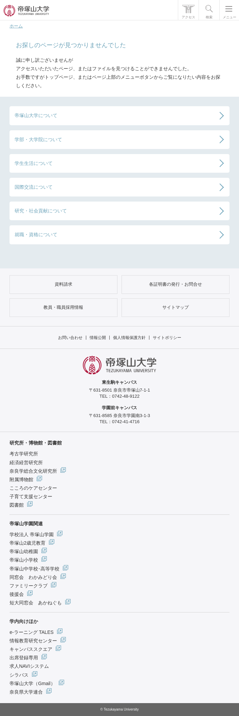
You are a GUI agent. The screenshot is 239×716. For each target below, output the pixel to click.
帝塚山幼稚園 (24, 551)
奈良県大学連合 (26, 692)
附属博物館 (21, 479)
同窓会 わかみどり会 (33, 577)
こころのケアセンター (33, 488)
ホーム (16, 26)
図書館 (17, 505)
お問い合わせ (70, 337)
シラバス (19, 675)
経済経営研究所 (26, 462)
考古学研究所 (24, 453)
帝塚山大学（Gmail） (32, 683)
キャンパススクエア (31, 649)
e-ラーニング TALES (32, 632)
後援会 (17, 594)
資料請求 (63, 284)
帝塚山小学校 (24, 560)
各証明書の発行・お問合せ (175, 284)
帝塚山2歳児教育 (27, 543)
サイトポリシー (167, 337)
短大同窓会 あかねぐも (36, 602)
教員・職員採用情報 (63, 307)
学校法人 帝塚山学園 (32, 534)
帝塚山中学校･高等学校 (34, 568)
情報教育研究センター (33, 640)
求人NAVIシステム (29, 666)
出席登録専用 (24, 657)
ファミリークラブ (29, 585)
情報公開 (98, 337)
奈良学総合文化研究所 (33, 471)
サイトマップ (175, 307)
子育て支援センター (31, 496)
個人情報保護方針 (129, 337)
